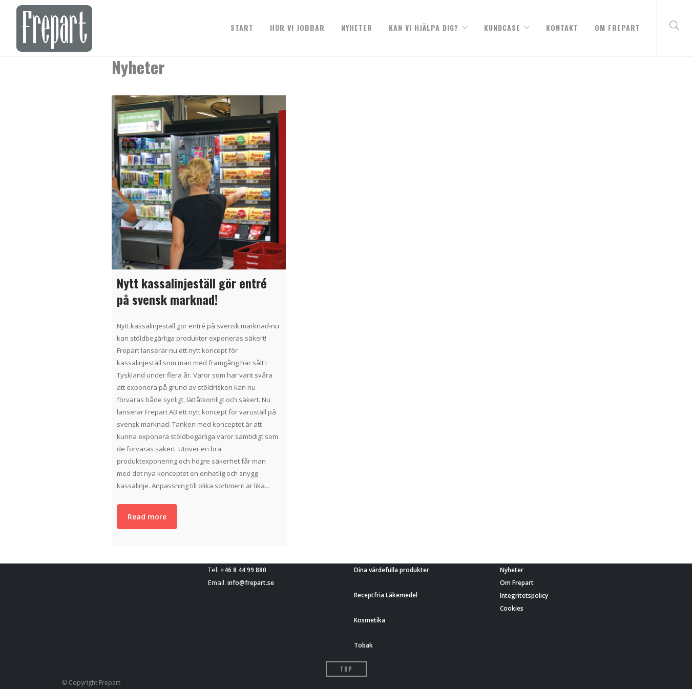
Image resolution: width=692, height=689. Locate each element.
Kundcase (502, 25)
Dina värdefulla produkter (391, 570)
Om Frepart (617, 25)
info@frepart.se (250, 582)
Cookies (511, 608)
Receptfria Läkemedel (385, 595)
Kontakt (562, 25)
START (242, 25)
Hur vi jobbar (297, 25)
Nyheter (356, 25)
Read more (147, 516)
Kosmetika (369, 620)
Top (346, 669)
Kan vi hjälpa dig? (423, 25)
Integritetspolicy (524, 595)
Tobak (363, 645)
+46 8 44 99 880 (243, 570)
